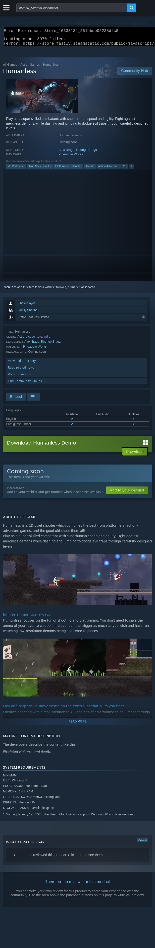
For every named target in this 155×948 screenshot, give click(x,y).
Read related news (21, 370)
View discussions (20, 377)
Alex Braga (66, 153)
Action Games (30, 67)
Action (21, 339)
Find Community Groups (25, 384)
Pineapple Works (70, 157)
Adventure (35, 339)
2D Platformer (16, 169)
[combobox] (71, 7)
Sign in (8, 290)
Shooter (77, 169)
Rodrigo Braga (86, 153)
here (79, 858)
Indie (47, 339)
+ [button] (131, 169)
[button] (127, 493)
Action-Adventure (108, 169)
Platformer (61, 169)
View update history (22, 364)
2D (125, 169)
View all (142, 843)
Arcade (90, 169)
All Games (10, 67)
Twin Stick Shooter (40, 169)
